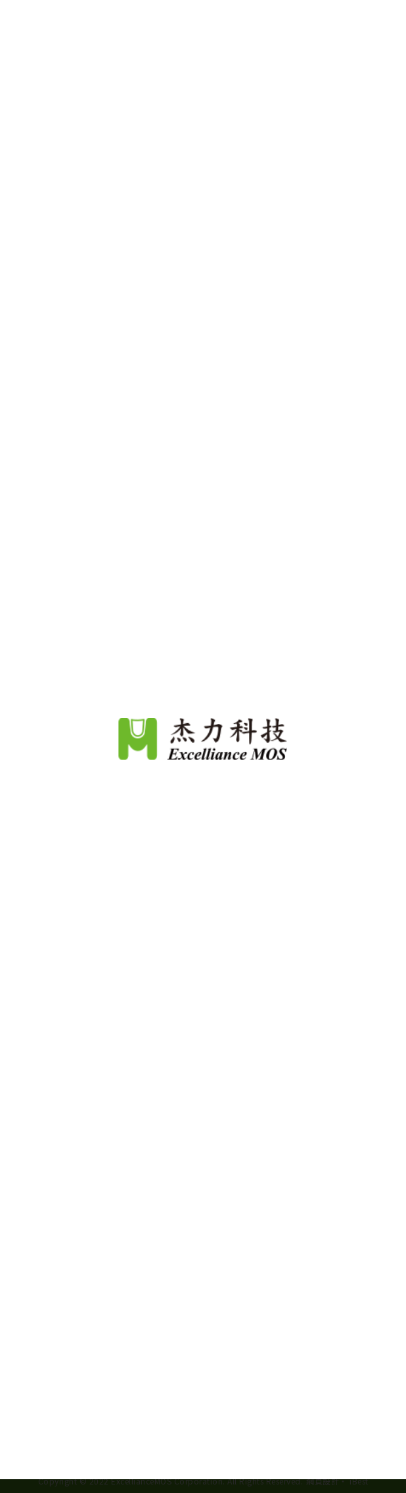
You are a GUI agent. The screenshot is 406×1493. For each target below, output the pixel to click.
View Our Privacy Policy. (260, 1418)
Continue (203, 1459)
